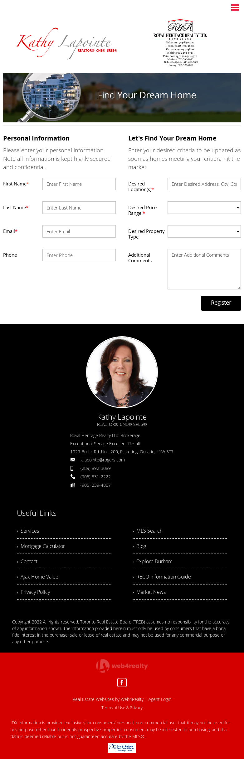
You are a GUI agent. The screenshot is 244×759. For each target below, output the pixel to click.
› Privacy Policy (33, 592)
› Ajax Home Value (37, 576)
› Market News (149, 592)
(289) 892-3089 (96, 468)
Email (10, 231)
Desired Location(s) (141, 186)
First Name (16, 183)
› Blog (139, 546)
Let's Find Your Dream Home (172, 138)
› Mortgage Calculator (41, 546)
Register (221, 302)
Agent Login (160, 699)
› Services (28, 530)
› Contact (27, 561)
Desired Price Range (142, 210)
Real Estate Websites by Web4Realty (108, 699)
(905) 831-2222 (96, 477)
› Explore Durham (153, 561)
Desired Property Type (146, 234)
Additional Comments (140, 258)
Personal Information (36, 138)
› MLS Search (148, 530)
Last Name (15, 207)
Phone (10, 255)
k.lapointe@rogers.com (103, 460)
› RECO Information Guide (162, 576)
